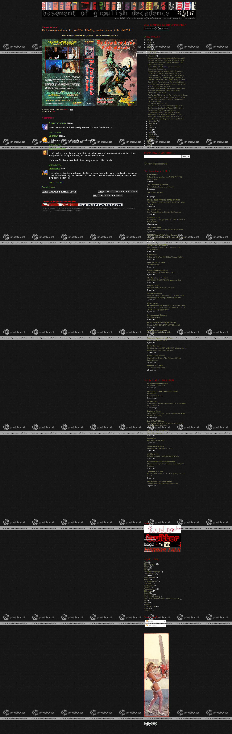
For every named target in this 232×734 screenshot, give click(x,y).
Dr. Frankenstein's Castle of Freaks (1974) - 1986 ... (166, 108)
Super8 (147, 593)
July (150, 125)
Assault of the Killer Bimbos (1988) (160, 448)
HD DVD (147, 579)
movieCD (147, 610)
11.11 (149, 194)
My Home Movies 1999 (155, 441)
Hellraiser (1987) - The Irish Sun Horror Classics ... (165, 114)
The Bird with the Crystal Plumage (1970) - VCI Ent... (166, 99)
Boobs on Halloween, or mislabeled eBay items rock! (166, 58)
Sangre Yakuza (153, 285)
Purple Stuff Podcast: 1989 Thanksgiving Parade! (165, 229)
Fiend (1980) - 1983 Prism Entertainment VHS (164, 67)
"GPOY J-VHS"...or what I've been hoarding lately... (166, 106)
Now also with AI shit (154, 396)
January (152, 138)
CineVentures (152, 175)
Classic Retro (149, 574)
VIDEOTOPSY (152, 401)
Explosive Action (154, 411)
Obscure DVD (149, 585)
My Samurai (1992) (154, 317)
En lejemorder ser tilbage (157, 383)
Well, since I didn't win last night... (159, 86)
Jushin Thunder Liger (155, 433)
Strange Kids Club (154, 293)
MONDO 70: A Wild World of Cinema (162, 235)
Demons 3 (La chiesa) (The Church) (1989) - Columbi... (167, 80)
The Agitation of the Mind (157, 278)
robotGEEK (54, 168)
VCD (146, 601)
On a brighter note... (155, 101)
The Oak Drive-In (154, 210)
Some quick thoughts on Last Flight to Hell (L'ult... (165, 73)
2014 (149, 42)
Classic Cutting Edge (152, 572)
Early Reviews (149, 577)
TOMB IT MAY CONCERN (157, 245)
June (151, 127)
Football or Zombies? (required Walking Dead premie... (167, 88)
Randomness (149, 589)
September (153, 121)
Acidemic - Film (153, 217)
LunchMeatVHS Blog (155, 421)
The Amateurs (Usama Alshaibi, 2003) (161, 272)
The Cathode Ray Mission (157, 185)
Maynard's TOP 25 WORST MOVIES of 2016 (163, 325)
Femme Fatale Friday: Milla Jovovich (160, 187)
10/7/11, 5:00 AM (55, 132)
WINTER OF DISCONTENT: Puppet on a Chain (164, 280)
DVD (146, 575)
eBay (146, 608)
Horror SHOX (152, 303)
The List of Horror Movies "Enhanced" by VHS (161, 599)
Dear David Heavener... (156, 65)
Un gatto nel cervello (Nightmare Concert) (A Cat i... (166, 119)
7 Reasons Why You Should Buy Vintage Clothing (165, 257)
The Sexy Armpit (154, 227)
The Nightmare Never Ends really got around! (164, 112)
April (150, 132)
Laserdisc (148, 583)
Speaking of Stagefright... (157, 69)
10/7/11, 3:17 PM (55, 145)
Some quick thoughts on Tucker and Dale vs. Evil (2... (166, 117)
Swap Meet (148, 595)
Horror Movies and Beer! (157, 330)
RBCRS (147, 587)
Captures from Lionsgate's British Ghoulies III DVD (165, 62)
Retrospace (152, 255)
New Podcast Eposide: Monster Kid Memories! (164, 212)
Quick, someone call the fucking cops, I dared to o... (166, 78)
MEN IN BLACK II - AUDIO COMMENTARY (163, 456)
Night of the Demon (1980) (157, 340)
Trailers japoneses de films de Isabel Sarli (162, 483)
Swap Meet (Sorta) (151, 597)
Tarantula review (153, 265)
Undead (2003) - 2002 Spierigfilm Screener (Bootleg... (167, 60)
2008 (149, 146)
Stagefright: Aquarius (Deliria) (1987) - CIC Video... (165, 71)
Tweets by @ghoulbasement (155, 164)
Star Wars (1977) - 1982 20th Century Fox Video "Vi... (166, 75)
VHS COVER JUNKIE (155, 446)
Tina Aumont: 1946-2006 (156, 368)
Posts (149, 621)
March (151, 134)
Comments (151, 626)
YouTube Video (150, 606)
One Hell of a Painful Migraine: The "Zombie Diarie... (166, 82)
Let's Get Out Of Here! (156, 262)
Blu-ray (147, 566)
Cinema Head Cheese (156, 356)
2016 (149, 40)
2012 (149, 47)
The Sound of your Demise (158, 431)
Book (146, 568)
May (150, 130)
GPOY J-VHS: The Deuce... (157, 93)
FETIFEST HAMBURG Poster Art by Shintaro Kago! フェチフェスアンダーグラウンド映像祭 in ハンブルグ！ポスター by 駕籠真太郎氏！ (166, 308)
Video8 (146, 604)
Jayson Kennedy (57, 148)
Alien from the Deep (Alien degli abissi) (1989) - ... (165, 91)
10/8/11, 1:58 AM (55, 165)
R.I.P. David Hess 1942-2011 (158, 103)
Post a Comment (48, 187)
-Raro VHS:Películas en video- (159, 481)
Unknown (53, 136)
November (153, 54)
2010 (149, 141)
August (151, 123)
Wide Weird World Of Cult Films (160, 338)
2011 (149, 49)
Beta (146, 562)
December (153, 51)
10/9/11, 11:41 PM (55, 182)
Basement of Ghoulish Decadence (161, 462)
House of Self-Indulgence (157, 270)
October (152, 56)
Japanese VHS (150, 581)
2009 (149, 143)
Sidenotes (148, 591)
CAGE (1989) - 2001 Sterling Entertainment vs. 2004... (167, 97)
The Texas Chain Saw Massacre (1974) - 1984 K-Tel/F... (167, 84)
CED (146, 570)
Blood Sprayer (149, 564)
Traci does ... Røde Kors (156, 386)
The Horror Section (155, 192)
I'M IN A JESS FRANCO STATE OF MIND (163, 200)
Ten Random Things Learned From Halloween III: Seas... (168, 95)
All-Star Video (153, 454)
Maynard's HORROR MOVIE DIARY (161, 323)
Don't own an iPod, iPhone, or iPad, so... (162, 110)
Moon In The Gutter (155, 365)
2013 (149, 44)
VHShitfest (151, 438)
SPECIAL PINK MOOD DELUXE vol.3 (161, 288)
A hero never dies (57, 123)
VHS (53, 111)
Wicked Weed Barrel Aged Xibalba (159, 333)
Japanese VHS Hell (155, 471)
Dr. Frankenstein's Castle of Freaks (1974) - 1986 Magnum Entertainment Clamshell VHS (86, 30)
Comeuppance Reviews (157, 315)
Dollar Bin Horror (154, 346)
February (152, 136)
